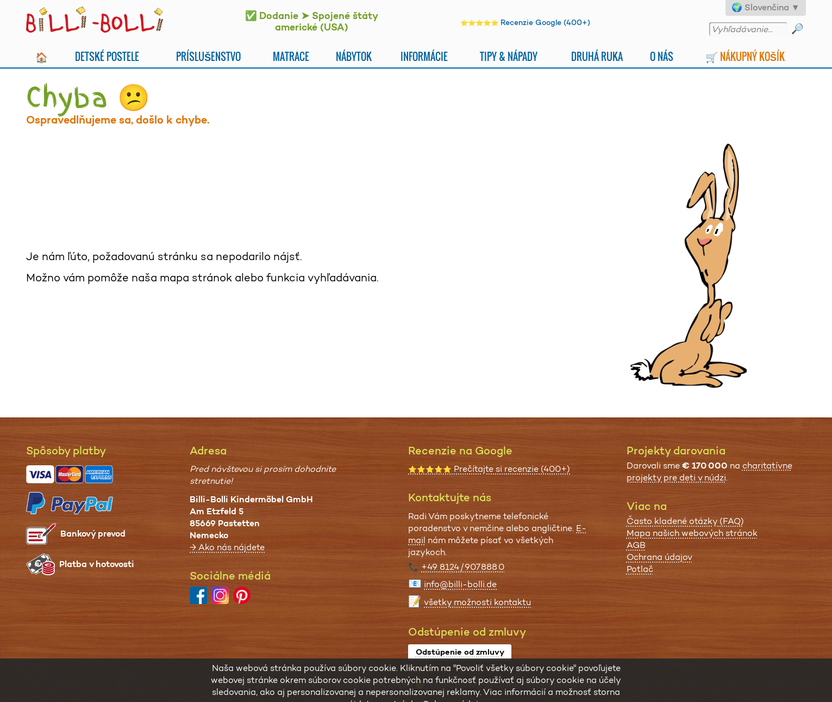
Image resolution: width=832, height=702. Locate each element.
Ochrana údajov (659, 557)
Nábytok (354, 56)
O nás (661, 56)
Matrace (291, 56)
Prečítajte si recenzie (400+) (489, 469)
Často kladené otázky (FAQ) (685, 521)
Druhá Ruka (597, 56)
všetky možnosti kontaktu (477, 602)
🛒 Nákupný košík (745, 56)
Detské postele (107, 56)
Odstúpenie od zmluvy (460, 652)
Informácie (424, 56)
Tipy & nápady (508, 56)
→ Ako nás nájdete (227, 547)
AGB (636, 545)
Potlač (640, 569)
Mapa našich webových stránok (692, 533)
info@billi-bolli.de (460, 584)
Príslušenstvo (208, 56)
